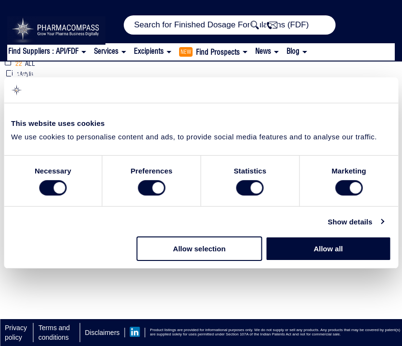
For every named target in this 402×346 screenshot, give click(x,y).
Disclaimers (102, 332)
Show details (350, 222)
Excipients (34, 71)
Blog (292, 51)
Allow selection (199, 249)
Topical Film (102, 71)
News (263, 51)
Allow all (328, 249)
